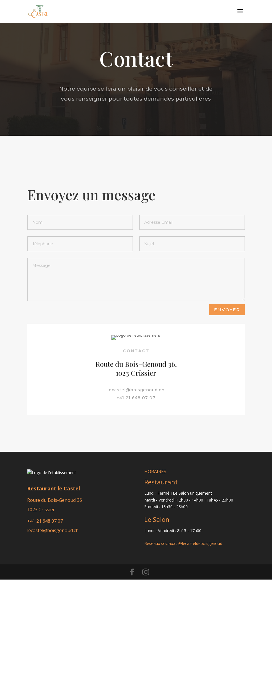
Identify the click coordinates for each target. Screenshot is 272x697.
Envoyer (227, 309)
